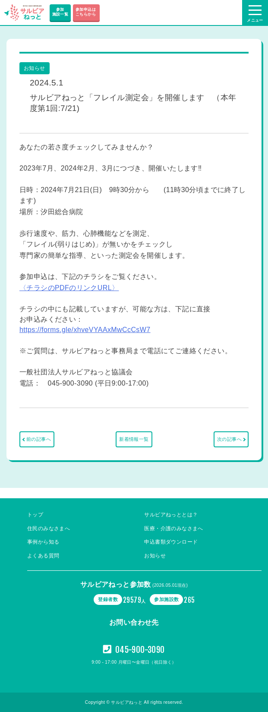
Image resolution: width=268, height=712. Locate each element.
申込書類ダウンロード (171, 542)
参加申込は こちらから (86, 11)
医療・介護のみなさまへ (173, 528)
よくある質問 (43, 556)
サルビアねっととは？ (171, 515)
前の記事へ (38, 439)
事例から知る (43, 542)
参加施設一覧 (60, 11)
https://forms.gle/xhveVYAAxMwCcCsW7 (85, 329)
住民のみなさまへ (48, 528)
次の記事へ (229, 439)
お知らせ (155, 556)
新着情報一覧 (133, 439)
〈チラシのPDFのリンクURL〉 (69, 287)
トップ (35, 515)
